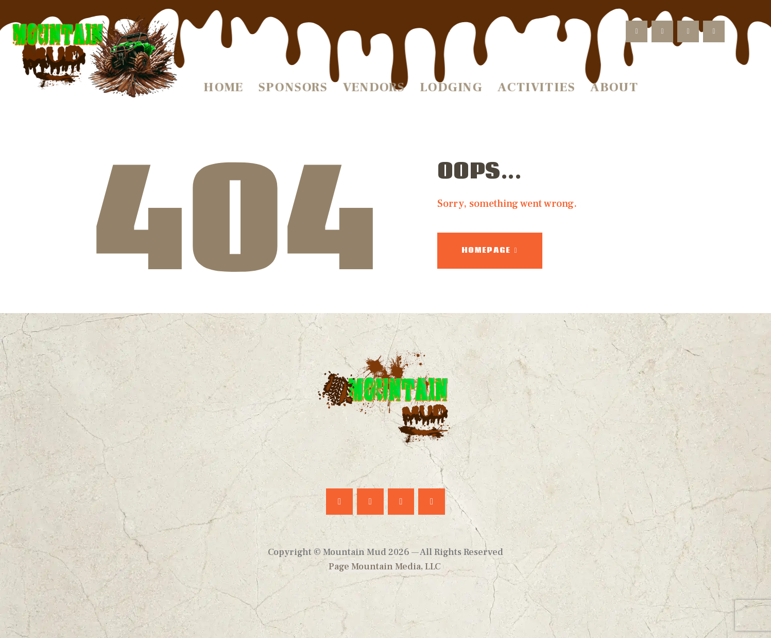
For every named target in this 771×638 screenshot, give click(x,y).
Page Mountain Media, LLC (385, 566)
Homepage (485, 250)
